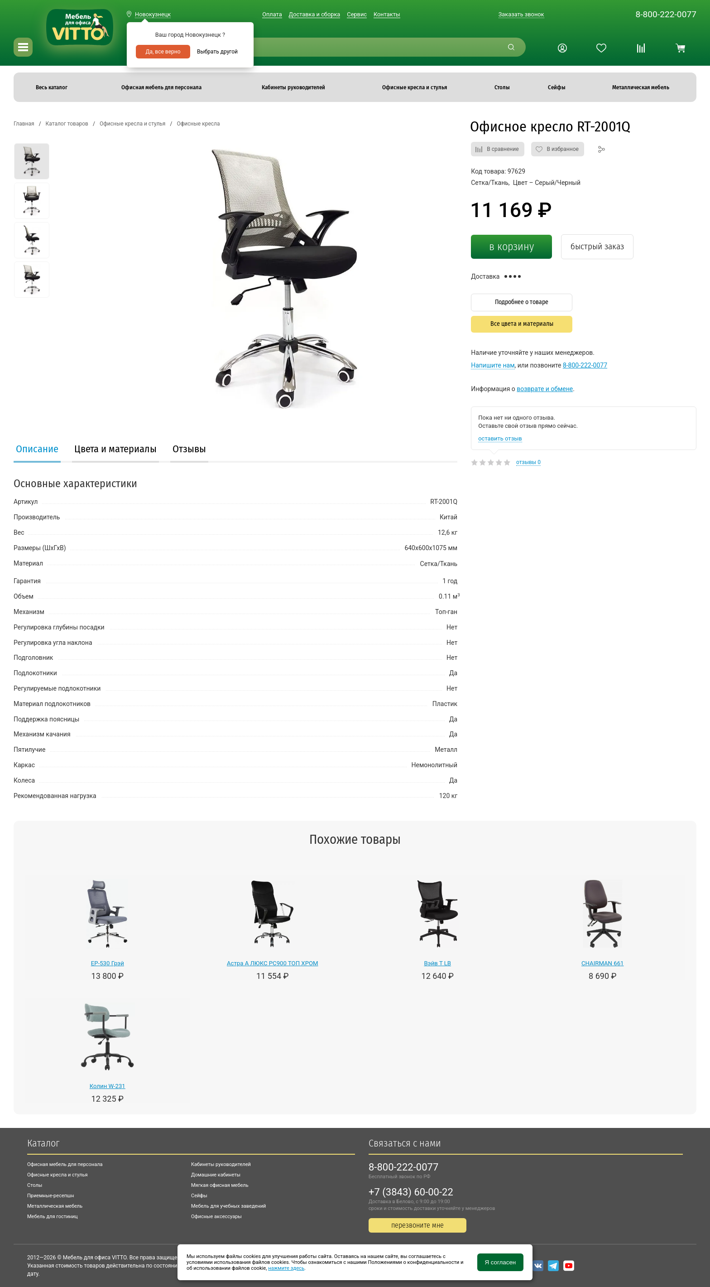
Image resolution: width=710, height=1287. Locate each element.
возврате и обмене (545, 388)
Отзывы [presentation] (189, 449)
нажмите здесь (286, 1268)
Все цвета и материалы (521, 324)
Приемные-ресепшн (50, 1196)
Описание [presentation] (37, 449)
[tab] (37, 450)
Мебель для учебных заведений (228, 1206)
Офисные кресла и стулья (57, 1175)
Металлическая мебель (54, 1206)
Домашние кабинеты (215, 1175)
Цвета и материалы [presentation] (115, 449)
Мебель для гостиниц (52, 1216)
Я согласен (500, 1262)
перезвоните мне (417, 1225)
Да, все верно (162, 51)
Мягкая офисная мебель (220, 1185)
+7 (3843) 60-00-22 (411, 1192)
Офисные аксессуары (216, 1216)
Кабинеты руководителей (221, 1164)
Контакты (387, 14)
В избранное (563, 149)
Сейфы (199, 1196)
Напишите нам (492, 365)
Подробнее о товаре (521, 302)
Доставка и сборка (315, 14)
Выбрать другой (217, 51)
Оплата (272, 14)
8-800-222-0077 (665, 14)
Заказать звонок (521, 14)
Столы (34, 1185)
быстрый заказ (597, 246)
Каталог (43, 1143)
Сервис (357, 14)
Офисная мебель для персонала (65, 1164)
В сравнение (502, 149)
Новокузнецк (153, 14)
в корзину (511, 246)
